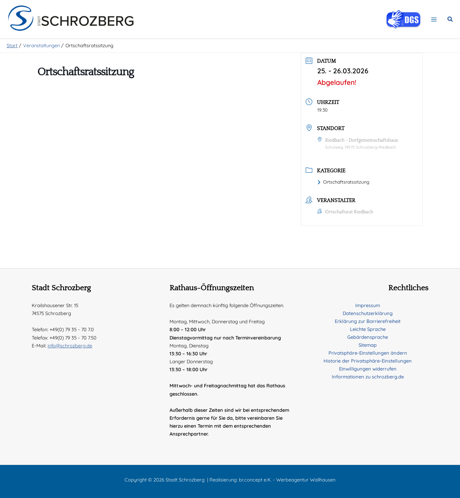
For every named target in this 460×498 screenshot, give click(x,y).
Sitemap (368, 345)
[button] (450, 21)
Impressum (367, 305)
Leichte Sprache (368, 329)
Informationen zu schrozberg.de (368, 377)
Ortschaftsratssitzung (343, 185)
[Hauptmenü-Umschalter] (434, 21)
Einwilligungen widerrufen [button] (368, 369)
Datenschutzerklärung (368, 313)
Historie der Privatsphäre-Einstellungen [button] (368, 361)
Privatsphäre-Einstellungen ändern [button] (367, 353)
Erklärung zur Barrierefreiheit (368, 321)
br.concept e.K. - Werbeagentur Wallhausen (287, 480)
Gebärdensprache (367, 337)
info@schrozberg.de (70, 345)
